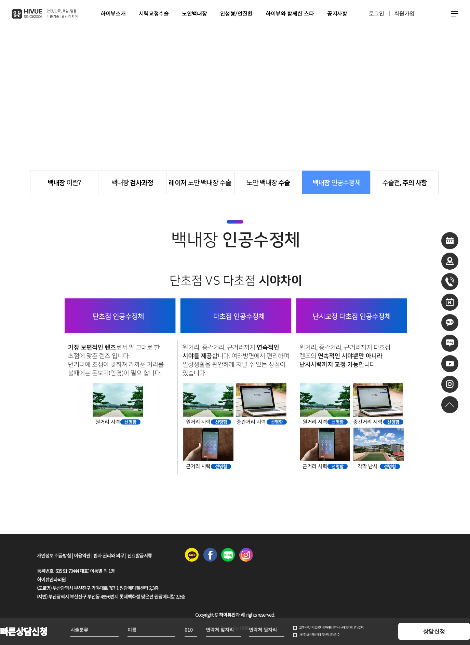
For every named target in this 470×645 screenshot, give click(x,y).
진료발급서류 (139, 555)
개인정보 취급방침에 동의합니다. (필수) (319, 635)
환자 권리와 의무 (108, 555)
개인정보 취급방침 (54, 555)
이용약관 (82, 555)
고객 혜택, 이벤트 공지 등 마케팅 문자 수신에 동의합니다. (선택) (331, 628)
